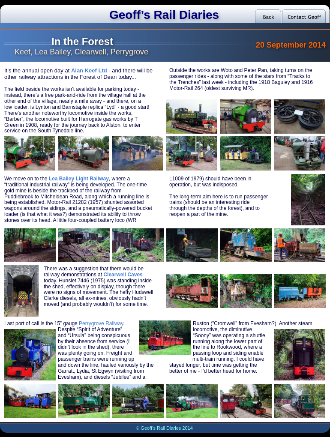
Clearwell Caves (122, 275)
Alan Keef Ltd (89, 70)
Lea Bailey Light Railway (79, 179)
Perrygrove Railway (101, 323)
